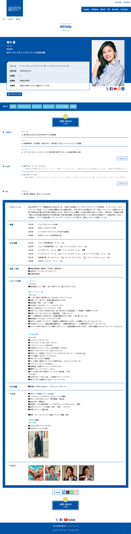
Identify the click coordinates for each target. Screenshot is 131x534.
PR (108, 9)
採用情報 (126, 2)
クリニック (49, 106)
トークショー (24, 106)
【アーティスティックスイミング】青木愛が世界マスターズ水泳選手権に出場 (52, 152)
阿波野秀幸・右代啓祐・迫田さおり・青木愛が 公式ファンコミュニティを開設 (52, 143)
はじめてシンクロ (76, 176)
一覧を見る (121, 158)
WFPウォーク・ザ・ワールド (76, 167)
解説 (73, 106)
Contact (124, 9)
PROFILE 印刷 (16, 94)
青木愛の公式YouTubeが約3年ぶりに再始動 (40, 134)
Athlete (94, 9)
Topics (86, 9)
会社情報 (118, 2)
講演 (13, 106)
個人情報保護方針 (59, 526)
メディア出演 (62, 106)
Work (102, 9)
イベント (37, 106)
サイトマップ (73, 526)
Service (115, 9)
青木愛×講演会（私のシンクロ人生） (37, 194)
